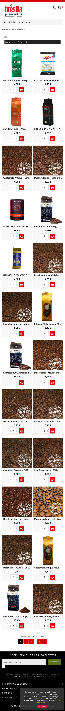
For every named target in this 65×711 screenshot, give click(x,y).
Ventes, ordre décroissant (32, 42)
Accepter (42, 706)
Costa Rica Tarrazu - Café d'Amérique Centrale (26, 470)
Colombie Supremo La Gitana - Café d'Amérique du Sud (30, 324)
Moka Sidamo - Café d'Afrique (18, 421)
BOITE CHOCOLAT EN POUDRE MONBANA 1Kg (26, 226)
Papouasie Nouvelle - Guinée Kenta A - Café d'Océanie (30, 567)
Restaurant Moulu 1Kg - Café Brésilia (21, 616)
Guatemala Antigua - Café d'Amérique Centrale (26, 178)
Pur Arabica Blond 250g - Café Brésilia (22, 80)
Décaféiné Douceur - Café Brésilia (19, 519)
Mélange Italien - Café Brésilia (49, 178)
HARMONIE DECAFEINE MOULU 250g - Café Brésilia (29, 275)
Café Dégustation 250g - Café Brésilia (21, 129)
